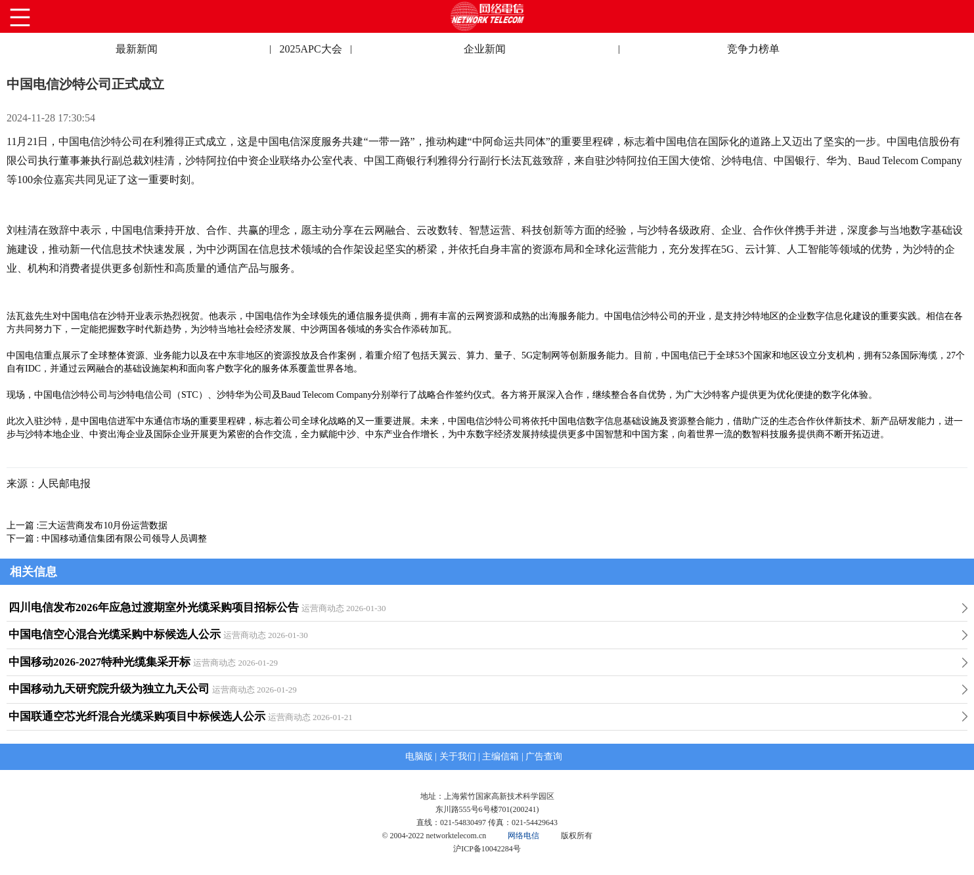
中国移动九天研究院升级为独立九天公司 (109, 689)
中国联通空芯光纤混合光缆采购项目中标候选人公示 (137, 716)
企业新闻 (485, 48)
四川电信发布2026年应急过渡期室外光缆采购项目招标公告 (154, 607)
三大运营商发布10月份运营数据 (103, 525)
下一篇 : (24, 539)
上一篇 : (23, 525)
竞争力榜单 (753, 48)
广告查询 (543, 756)
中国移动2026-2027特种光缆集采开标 (99, 662)
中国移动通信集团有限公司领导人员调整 (124, 539)
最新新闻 (137, 48)
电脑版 (419, 756)
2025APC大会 (310, 48)
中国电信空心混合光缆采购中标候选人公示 (115, 634)
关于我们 (457, 756)
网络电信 (523, 835)
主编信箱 (500, 756)
